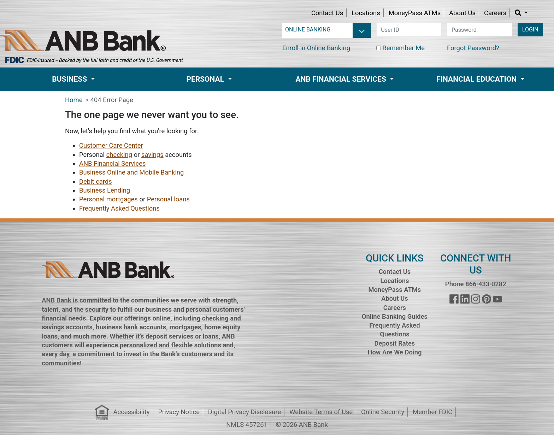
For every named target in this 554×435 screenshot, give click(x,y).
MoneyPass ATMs (415, 13)
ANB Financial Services (112, 163)
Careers (495, 13)
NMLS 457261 (246, 424)
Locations (366, 13)
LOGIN (530, 29)
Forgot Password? (473, 48)
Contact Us (327, 13)
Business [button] (70, 79)
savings (152, 154)
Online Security (382, 412)
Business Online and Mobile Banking (131, 172)
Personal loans (168, 199)
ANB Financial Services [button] (342, 79)
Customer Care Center (111, 145)
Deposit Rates (395, 343)
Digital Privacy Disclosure (244, 412)
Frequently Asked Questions (119, 208)
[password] (479, 29)
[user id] (409, 29)
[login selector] (326, 29)
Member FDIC (432, 412)
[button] (521, 13)
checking (119, 154)
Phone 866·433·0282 (475, 284)
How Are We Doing (394, 352)
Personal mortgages (108, 199)
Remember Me (403, 48)
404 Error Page (111, 100)
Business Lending (104, 190)
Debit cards (95, 181)
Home (74, 100)
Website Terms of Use (321, 412)
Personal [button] (206, 79)
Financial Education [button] (477, 79)
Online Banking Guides (395, 316)
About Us (462, 13)
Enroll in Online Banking (316, 48)
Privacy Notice (178, 412)
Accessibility (131, 412)
